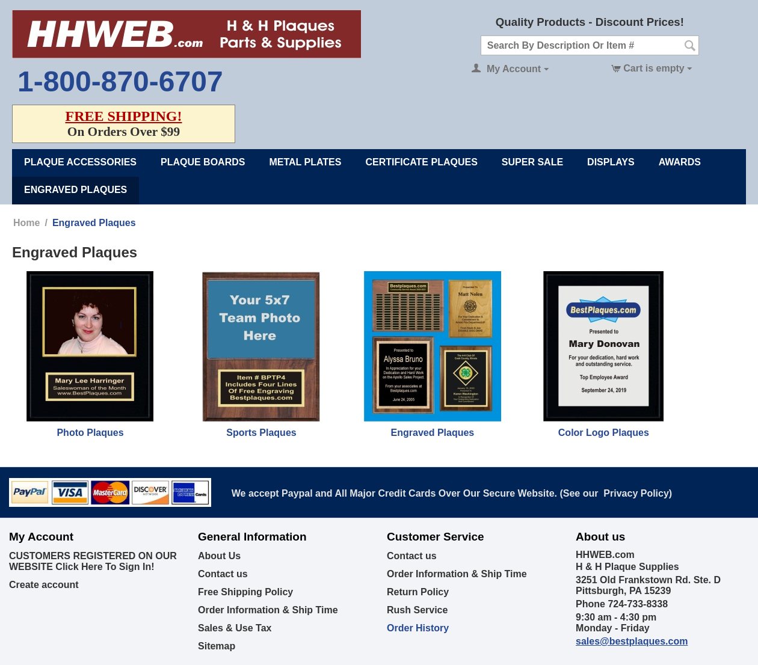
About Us (219, 556)
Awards (680, 162)
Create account (44, 585)
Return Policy (418, 592)
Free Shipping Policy (245, 592)
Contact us (223, 574)
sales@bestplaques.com (632, 641)
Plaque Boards (203, 162)
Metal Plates (305, 162)
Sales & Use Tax (234, 628)
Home (26, 223)
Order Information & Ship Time (268, 610)
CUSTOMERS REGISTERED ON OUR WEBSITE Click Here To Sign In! (93, 561)
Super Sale (532, 162)
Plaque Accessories (80, 162)
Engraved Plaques (75, 190)
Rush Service (417, 610)
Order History (418, 628)
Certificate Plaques (421, 162)
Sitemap (216, 646)
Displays (611, 162)
